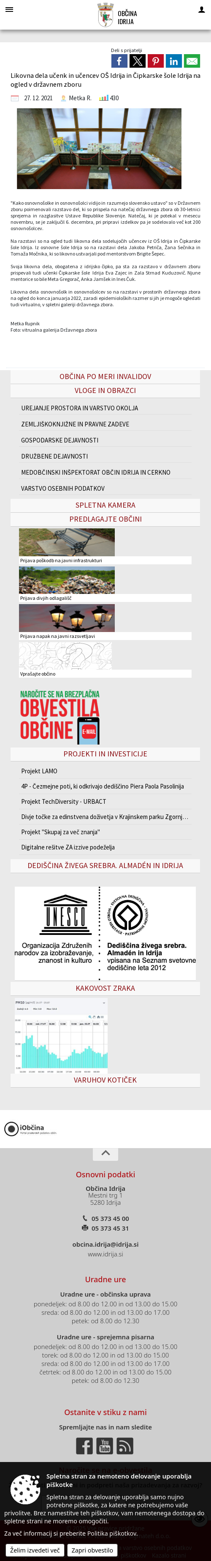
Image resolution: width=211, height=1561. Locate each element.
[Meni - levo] (9, 9)
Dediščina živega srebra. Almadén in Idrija (105, 865)
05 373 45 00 (110, 1218)
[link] (119, 61)
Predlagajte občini (105, 519)
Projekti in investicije (105, 754)
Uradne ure (105, 1279)
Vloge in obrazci (105, 390)
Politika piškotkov (111, 1533)
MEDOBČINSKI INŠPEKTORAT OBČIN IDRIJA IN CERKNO (95, 472)
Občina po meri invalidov (105, 376)
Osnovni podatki (105, 1174)
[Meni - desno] (201, 9)
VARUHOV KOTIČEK (105, 1080)
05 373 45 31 (110, 1228)
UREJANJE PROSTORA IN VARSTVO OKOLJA (79, 408)
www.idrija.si (105, 1254)
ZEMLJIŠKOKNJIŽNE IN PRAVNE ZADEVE (75, 424)
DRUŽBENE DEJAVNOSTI (54, 456)
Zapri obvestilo (93, 1550)
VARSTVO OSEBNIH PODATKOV (63, 488)
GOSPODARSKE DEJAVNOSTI (59, 440)
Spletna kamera (105, 505)
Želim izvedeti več (35, 1550)
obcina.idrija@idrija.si (106, 1244)
